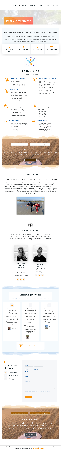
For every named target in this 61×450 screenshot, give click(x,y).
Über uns (25, 5)
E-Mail (26, 371)
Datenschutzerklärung (52, 7)
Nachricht (27, 381)
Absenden (28, 396)
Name (26, 365)
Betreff (27, 376)
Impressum (55, 5)
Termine (41, 5)
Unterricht (33, 5)
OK (33, 448)
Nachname (36, 369)
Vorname (26, 369)
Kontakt (48, 5)
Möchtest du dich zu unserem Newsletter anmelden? (38, 391)
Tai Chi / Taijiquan (15, 5)
